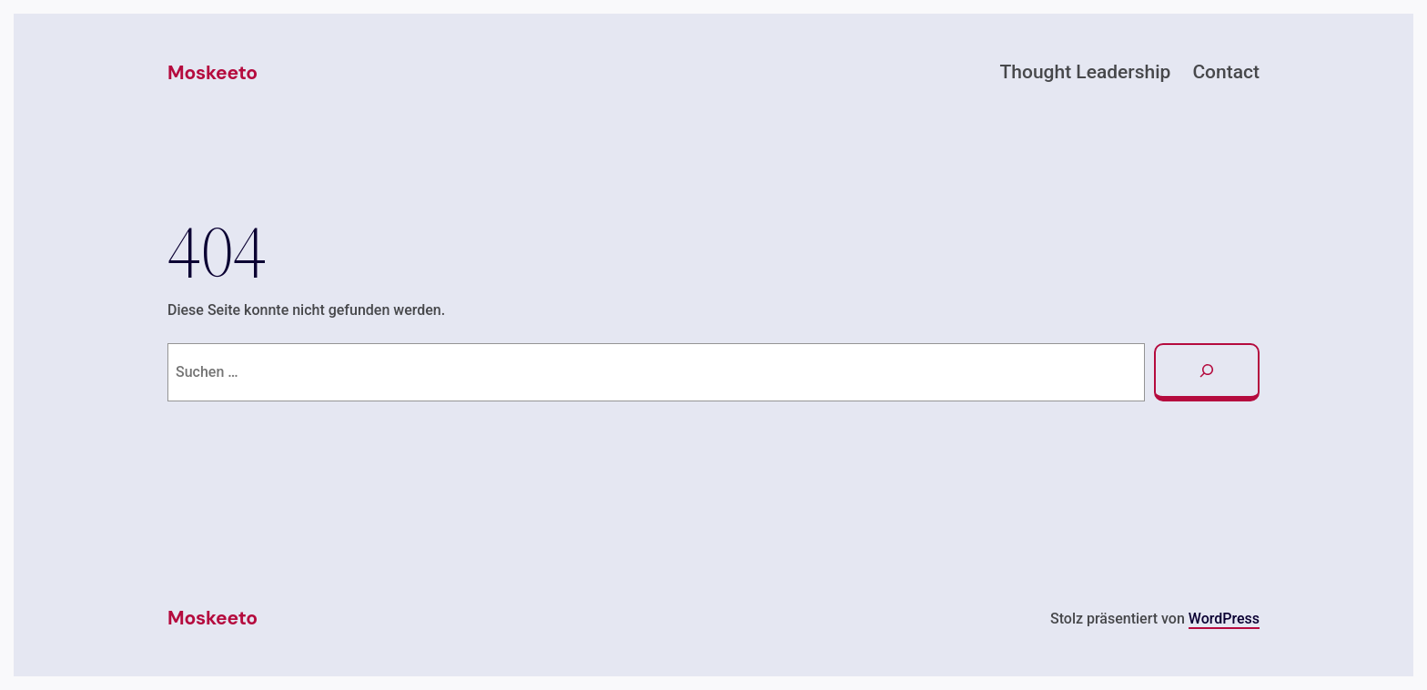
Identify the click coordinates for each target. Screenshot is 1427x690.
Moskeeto (212, 73)
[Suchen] (1207, 372)
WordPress (1224, 618)
